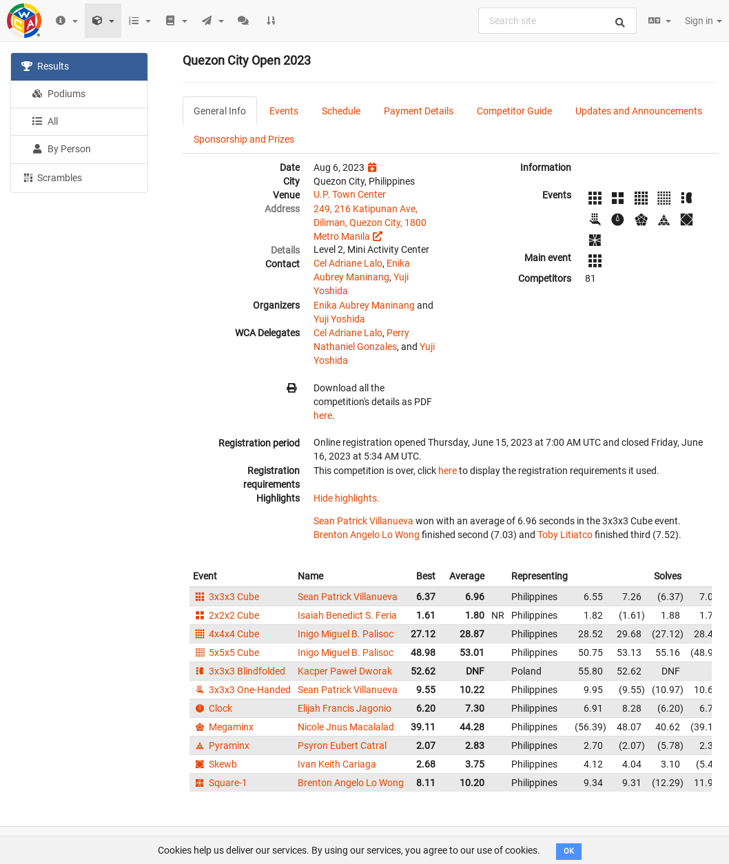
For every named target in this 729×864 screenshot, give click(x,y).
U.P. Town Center (350, 194)
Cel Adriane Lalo (348, 263)
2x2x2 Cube (226, 615)
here (323, 415)
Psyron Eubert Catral (342, 745)
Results (45, 66)
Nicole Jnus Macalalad (346, 726)
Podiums (58, 93)
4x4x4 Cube (226, 633)
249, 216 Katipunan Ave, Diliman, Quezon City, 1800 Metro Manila (370, 222)
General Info (220, 110)
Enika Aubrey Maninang (364, 305)
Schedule (341, 110)
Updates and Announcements (638, 110)
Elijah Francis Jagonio (344, 708)
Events (283, 110)
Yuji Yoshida (339, 319)
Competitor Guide (514, 110)
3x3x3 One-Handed (242, 689)
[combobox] (557, 21)
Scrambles (51, 177)
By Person (61, 148)
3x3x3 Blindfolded (239, 671)
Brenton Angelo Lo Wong (367, 534)
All (45, 121)
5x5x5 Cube (226, 652)
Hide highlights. (347, 498)
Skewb (215, 764)
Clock (212, 708)
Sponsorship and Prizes (244, 139)
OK (569, 851)
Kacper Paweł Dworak (345, 671)
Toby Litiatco (565, 534)
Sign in (703, 20)
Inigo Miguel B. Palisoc (345, 633)
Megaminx (223, 726)
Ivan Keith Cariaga (337, 764)
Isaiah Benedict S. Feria (347, 615)
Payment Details (418, 110)
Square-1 (220, 782)
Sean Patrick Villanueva (363, 520)
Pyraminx (221, 745)
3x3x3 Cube (226, 596)
